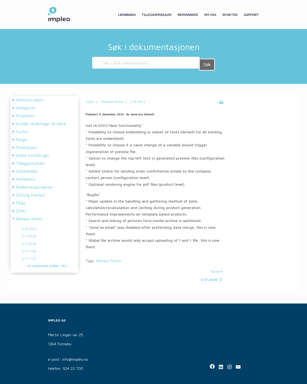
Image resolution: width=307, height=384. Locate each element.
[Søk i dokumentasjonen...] (146, 63)
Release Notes (108, 259)
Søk (207, 62)
